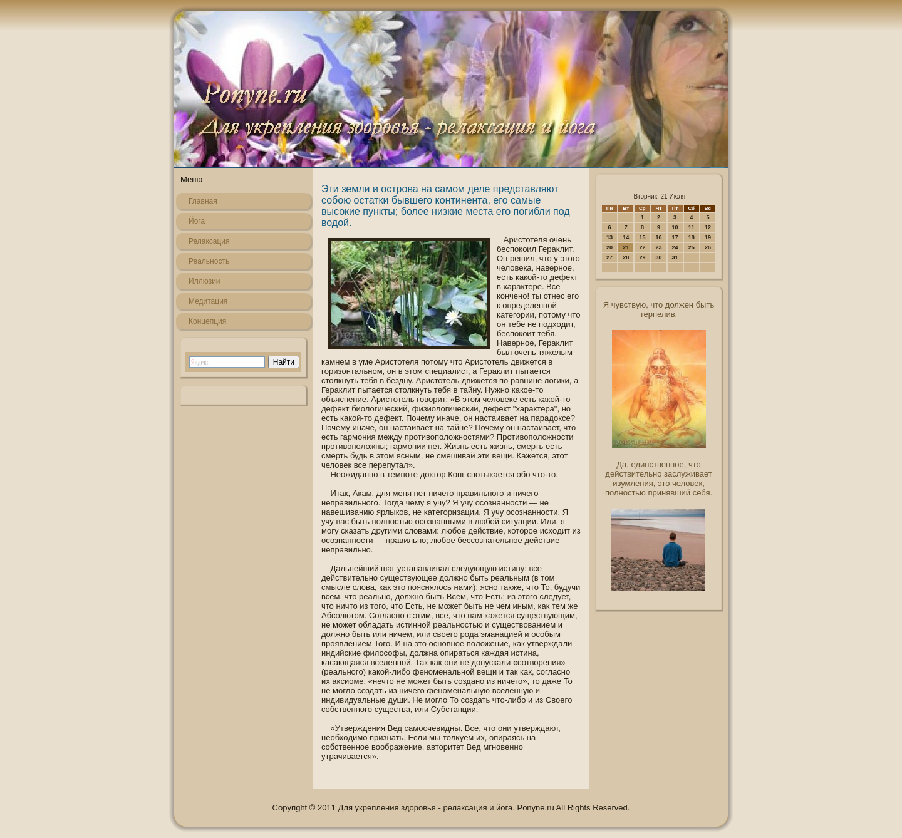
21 (626, 247)
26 (708, 247)
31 (675, 257)
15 (642, 237)
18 (691, 237)
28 (626, 257)
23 (659, 247)
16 (659, 237)
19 (708, 237)
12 (708, 227)
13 (609, 237)
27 (609, 257)
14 (626, 237)
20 (609, 247)
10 (675, 227)
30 (659, 257)
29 (642, 257)
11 (691, 227)
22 (642, 247)
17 (675, 237)
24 (675, 247)
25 (691, 247)
